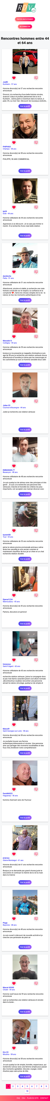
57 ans (14, 84)
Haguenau (7, 796)
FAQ (18, 1098)
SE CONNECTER (25, 26)
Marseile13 (7, 341)
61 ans (20, 860)
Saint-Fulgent (8, 666)
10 (27, 1091)
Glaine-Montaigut (10, 860)
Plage (5, 923)
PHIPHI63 (7, 147)
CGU (23, 1098)
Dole (4, 213)
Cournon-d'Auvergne (11, 408)
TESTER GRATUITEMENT (25, 19)
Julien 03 (6, 405)
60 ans (17, 666)
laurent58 (7, 535)
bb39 (5, 211)
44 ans (10, 213)
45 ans (17, 602)
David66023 (7, 793)
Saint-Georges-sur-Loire (12, 731)
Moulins (6, 1054)
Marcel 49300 (8, 987)
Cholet (5, 990)
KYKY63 (6, 858)
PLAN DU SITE (33, 1098)
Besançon (7, 472)
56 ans (15, 796)
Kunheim (6, 84)
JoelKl (5, 82)
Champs (6, 149)
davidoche (7, 276)
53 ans (10, 537)
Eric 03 (5, 1052)
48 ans (15, 472)
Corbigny (6, 343)
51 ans (11, 278)
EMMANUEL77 (9, 470)
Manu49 (6, 729)
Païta (5, 278)
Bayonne (6, 925)
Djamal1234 (8, 599)
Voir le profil (25, 106)
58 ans (13, 149)
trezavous (7, 664)
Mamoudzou (8, 602)
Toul (4, 537)
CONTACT (44, 1098)
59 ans (14, 343)
